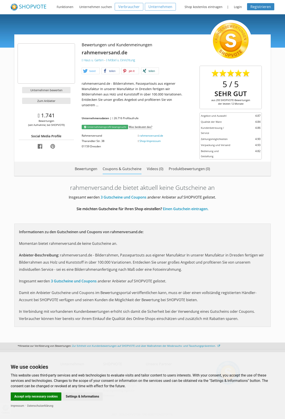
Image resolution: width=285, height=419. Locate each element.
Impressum (17, 405)
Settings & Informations (82, 396)
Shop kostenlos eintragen (204, 7)
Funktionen (65, 7)
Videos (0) (155, 168)
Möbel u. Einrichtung (120, 60)
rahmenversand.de (151, 136)
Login (238, 7)
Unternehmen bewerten (46, 90)
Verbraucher (129, 6)
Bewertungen (86, 168)
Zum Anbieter (46, 101)
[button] (90, 71)
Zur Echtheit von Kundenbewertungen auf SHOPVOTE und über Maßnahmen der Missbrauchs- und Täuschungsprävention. (146, 345)
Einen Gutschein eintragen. (185, 208)
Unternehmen (160, 6)
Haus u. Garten (93, 60)
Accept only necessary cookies (36, 396)
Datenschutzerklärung (40, 405)
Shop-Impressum (150, 141)
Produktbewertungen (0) (189, 168)
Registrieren (260, 6)
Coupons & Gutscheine (122, 168)
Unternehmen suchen (95, 7)
